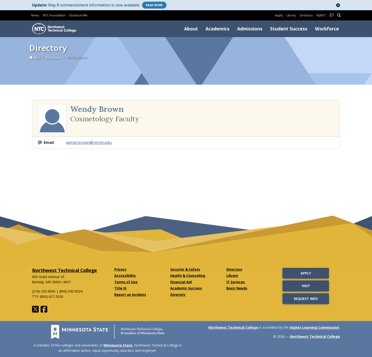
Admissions (249, 28)
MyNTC (321, 15)
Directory (306, 15)
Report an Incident (130, 294)
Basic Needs (236, 288)
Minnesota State (118, 345)
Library (291, 15)
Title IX (120, 288)
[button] (338, 5)
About (191, 28)
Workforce (327, 28)
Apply (279, 15)
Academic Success (186, 288)
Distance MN (78, 15)
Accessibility (125, 275)
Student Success (288, 28)
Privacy (120, 269)
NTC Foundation (54, 15)
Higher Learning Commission (314, 327)
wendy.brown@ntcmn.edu (89, 142)
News (35, 15)
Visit (306, 286)
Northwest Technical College (64, 270)
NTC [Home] (34, 57)
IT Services (235, 282)
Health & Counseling (187, 275)
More (154, 5)
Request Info (306, 298)
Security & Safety (185, 269)
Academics (217, 28)
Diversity (178, 294)
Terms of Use (126, 282)
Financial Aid (181, 282)
